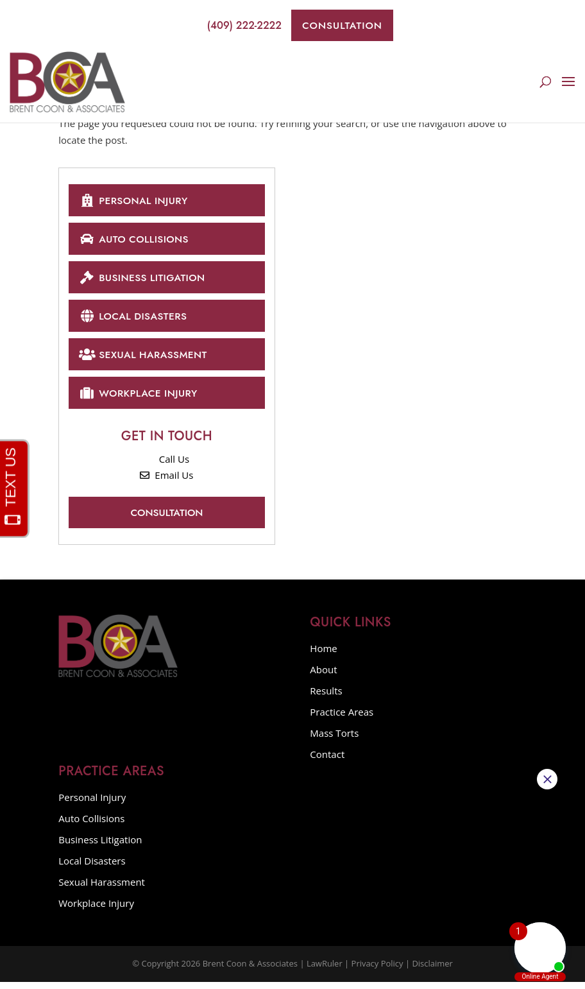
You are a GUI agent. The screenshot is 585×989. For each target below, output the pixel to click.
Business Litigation (145, 280)
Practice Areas (341, 718)
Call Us (166, 465)
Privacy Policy (377, 970)
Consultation (342, 25)
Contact (327, 761)
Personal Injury (136, 201)
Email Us (166, 482)
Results (326, 697)
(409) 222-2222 (235, 26)
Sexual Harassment (146, 359)
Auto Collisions (136, 240)
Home (323, 655)
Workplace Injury (141, 398)
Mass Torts (334, 740)
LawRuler (325, 970)
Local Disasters (135, 319)
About (323, 676)
